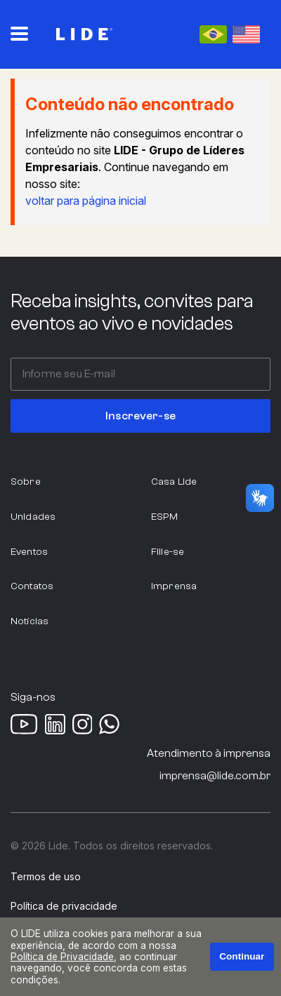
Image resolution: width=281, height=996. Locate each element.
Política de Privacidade (62, 956)
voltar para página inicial (85, 201)
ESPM (164, 517)
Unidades (33, 517)
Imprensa (174, 586)
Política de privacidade (64, 906)
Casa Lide (174, 481)
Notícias (29, 621)
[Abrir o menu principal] (19, 34)
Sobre (26, 481)
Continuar (241, 956)
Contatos (32, 586)
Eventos (29, 552)
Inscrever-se (140, 416)
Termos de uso (46, 877)
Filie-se (167, 552)
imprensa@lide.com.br (214, 775)
